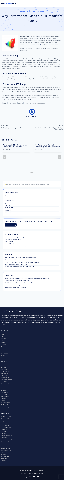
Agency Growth (9, 203)
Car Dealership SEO (6, 449)
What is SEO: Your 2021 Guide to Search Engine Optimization (20, 258)
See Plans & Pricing (11, 225)
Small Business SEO (6, 413)
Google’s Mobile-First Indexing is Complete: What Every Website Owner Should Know (27, 279)
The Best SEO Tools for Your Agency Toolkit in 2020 (18, 260)
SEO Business (4, 345)
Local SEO (7, 206)
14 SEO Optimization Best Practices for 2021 (16, 265)
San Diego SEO (5, 401)
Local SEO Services (6, 376)
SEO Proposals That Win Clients (13, 240)
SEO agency (34, 103)
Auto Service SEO (5, 440)
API (10, 103)
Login (2, 350)
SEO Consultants (5, 378)
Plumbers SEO (5, 442)
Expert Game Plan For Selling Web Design (15, 246)
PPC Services (4, 389)
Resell (28, 103)
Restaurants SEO (5, 453)
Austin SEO (4, 405)
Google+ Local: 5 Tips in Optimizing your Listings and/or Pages (48, 128)
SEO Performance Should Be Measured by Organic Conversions (47, 146)
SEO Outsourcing (5, 360)
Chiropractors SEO (6, 444)
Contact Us (4, 343)
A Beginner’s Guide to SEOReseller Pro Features (17, 281)
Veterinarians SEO (6, 447)
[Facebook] (34, 476)
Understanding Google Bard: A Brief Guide (15, 288)
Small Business (8, 213)
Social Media (4, 385)
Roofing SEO (4, 451)
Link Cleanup (4, 394)
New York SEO (5, 387)
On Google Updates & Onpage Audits (16, 127)
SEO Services (4, 362)
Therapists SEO (5, 456)
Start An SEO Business (10, 244)
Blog (2, 339)
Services (3, 328)
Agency (5, 103)
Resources (4, 336)
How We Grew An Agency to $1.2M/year (15, 237)
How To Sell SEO (9, 242)
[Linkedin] (30, 476)
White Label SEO (5, 371)
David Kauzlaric (28, 25)
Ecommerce (8, 210)
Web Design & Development (12, 208)
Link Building (4, 369)
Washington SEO (5, 392)
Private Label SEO (6, 365)
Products (3, 332)
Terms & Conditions (33, 473)
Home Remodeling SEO (7, 438)
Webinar (3, 334)
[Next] (59, 158)
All (5, 196)
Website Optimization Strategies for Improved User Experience (21, 285)
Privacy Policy (23, 473)
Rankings (21, 103)
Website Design (5, 380)
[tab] (30, 173)
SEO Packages (5, 367)
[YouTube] (38, 476)
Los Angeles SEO (5, 383)
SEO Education (43, 103)
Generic (23, 11)
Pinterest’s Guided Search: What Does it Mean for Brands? (15, 146)
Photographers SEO (6, 424)
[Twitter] (26, 476)
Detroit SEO (4, 396)
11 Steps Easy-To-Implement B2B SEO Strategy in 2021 (19, 267)
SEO (29, 11)
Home (2, 325)
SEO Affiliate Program (6, 374)
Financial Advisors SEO (7, 433)
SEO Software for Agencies (8, 358)
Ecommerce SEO (5, 426)
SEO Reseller (38, 11)
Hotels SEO (4, 458)
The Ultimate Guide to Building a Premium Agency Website (20, 283)
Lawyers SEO (4, 417)
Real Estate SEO (5, 415)
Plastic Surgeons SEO (6, 420)
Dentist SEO (4, 431)
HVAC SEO (4, 429)
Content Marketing (9, 201)
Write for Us (4, 348)
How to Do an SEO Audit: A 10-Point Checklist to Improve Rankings (22, 262)
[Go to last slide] (4, 158)
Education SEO (5, 435)
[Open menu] (61, 3)
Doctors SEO (4, 460)
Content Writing (5, 403)
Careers (3, 341)
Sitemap (42, 473)
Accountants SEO (5, 422)
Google (15, 103)
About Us (3, 330)
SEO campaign (37, 44)
